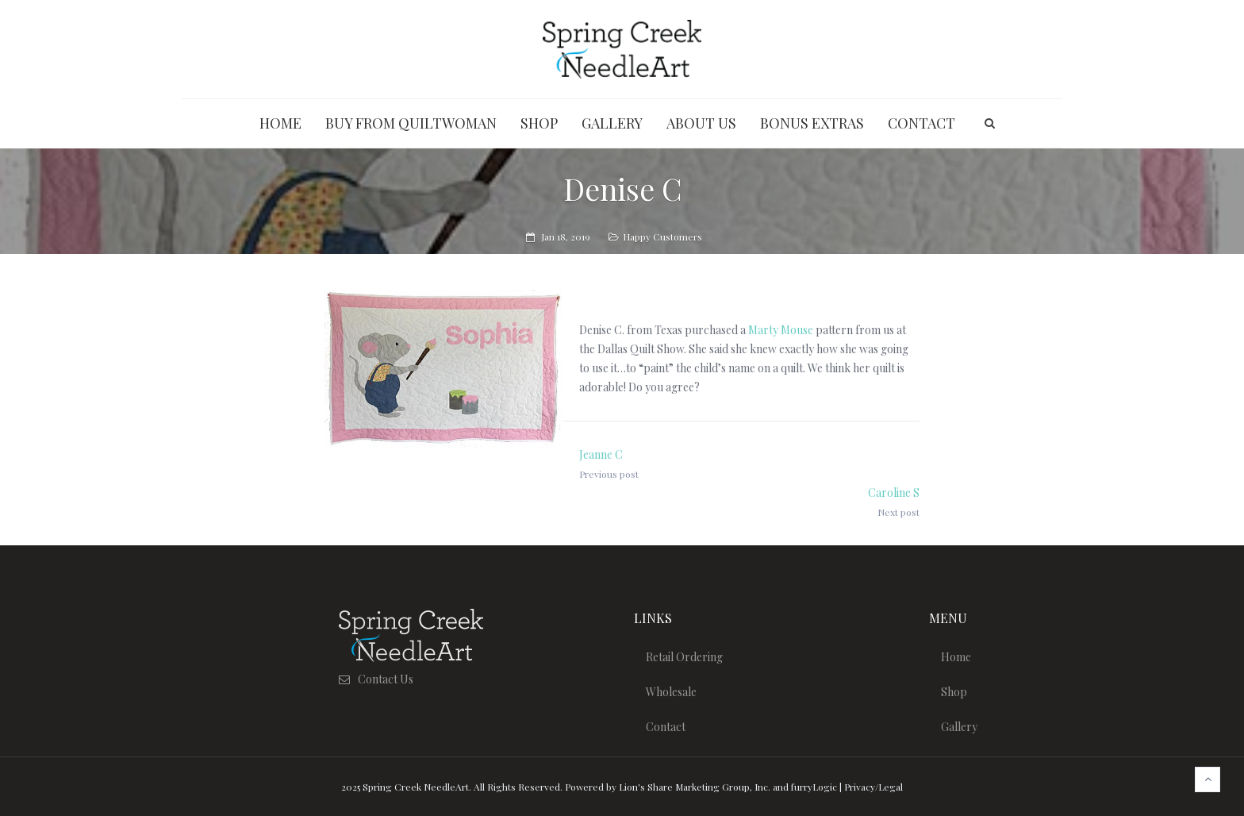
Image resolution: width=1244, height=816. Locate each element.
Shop (954, 691)
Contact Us (385, 679)
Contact (665, 726)
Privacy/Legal (873, 786)
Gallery (959, 726)
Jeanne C (601, 454)
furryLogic (814, 786)
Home (956, 656)
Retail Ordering (684, 656)
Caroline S (894, 492)
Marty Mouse (780, 329)
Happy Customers (662, 236)
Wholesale (671, 691)
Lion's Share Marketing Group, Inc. (694, 786)
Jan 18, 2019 (565, 236)
